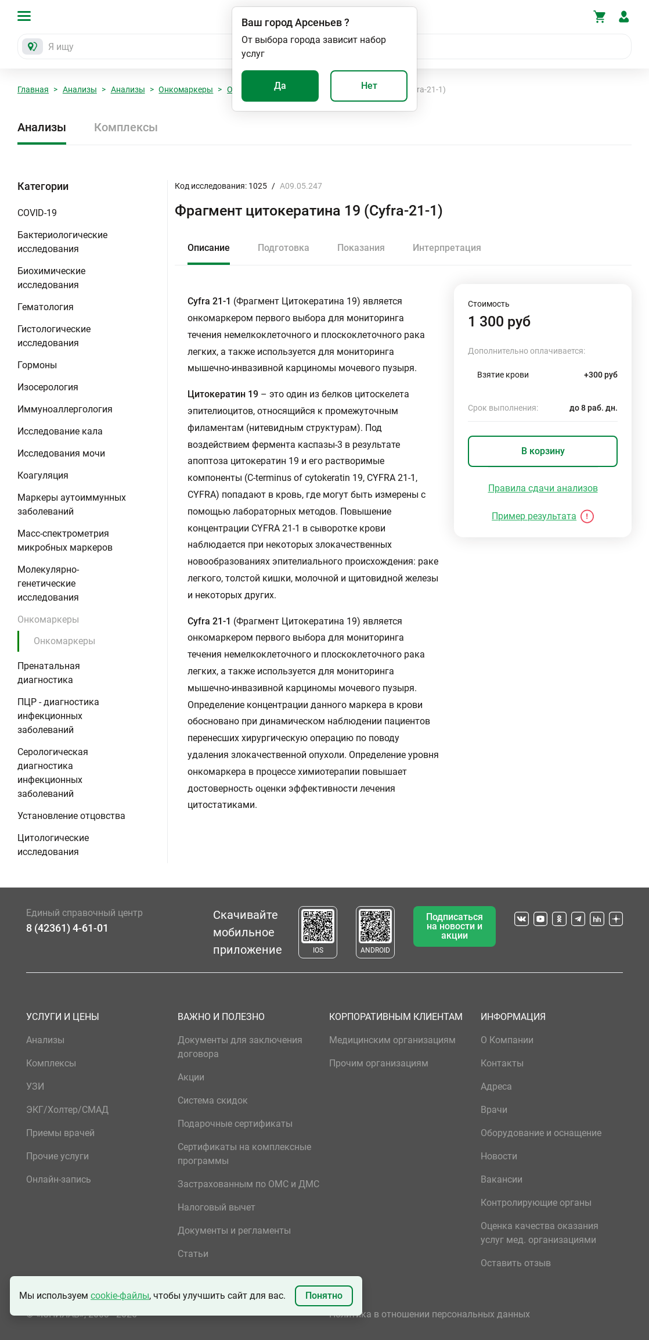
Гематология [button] (45, 306)
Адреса (496, 1086)
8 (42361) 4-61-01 (67, 928)
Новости (499, 1156)
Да (280, 85)
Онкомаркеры (185, 89)
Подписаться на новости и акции (454, 926)
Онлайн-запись (58, 1179)
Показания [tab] (361, 247)
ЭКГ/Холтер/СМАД (67, 1109)
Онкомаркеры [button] (48, 619)
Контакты (502, 1063)
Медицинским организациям (392, 1040)
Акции (191, 1077)
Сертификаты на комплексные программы (244, 1153)
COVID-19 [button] (37, 212)
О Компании (507, 1040)
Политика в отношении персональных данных (429, 1314)
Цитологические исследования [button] (53, 844)
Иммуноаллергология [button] (65, 409)
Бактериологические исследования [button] (62, 241)
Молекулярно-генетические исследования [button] (48, 583)
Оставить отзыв (516, 1263)
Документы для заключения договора (240, 1046)
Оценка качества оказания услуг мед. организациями (539, 1232)
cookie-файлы (120, 1295)
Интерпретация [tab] (447, 247)
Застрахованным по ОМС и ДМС (248, 1184)
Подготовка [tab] (283, 247)
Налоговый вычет (216, 1207)
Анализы (80, 89)
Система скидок (213, 1100)
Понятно (323, 1295)
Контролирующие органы (536, 1202)
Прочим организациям (378, 1063)
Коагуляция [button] (42, 475)
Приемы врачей (60, 1132)
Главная (33, 89)
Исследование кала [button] (60, 431)
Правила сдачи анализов (543, 488)
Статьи (193, 1253)
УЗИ (35, 1086)
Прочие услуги (57, 1156)
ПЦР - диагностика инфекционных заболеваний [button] (58, 715)
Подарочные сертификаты (235, 1123)
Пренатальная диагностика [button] (48, 672)
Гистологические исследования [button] (54, 336)
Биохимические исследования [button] (51, 277)
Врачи (494, 1109)
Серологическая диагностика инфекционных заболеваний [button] (52, 772)
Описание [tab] (209, 247)
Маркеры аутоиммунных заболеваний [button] (71, 504)
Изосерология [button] (47, 387)
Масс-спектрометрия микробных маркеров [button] (65, 540)
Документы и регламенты (234, 1230)
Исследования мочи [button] (61, 453)
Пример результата (534, 516)
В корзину (543, 451)
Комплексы (126, 127)
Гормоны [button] (37, 365)
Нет (369, 85)
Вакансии (501, 1179)
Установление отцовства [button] (71, 815)
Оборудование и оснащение (541, 1132)
